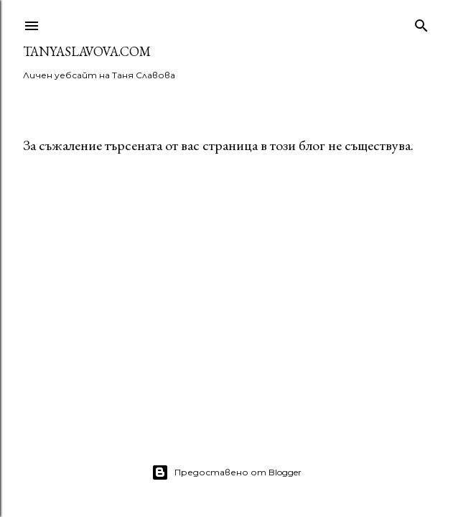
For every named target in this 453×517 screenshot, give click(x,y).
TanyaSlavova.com (87, 51)
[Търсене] (421, 23)
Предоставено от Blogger (226, 472)
